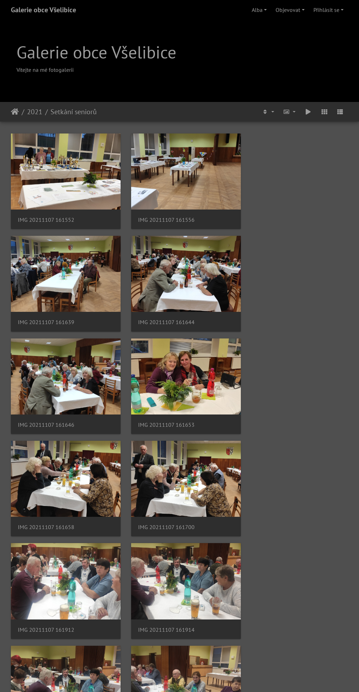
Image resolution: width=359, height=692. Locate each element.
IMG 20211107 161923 (278, 515)
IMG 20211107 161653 (278, 316)
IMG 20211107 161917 (162, 515)
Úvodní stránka (15, 112)
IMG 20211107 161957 (278, 614)
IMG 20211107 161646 (162, 316)
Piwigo (216, 677)
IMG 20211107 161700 (162, 415)
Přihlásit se (326, 9)
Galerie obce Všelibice (43, 9)
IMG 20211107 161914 (46, 515)
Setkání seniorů (73, 111)
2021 (34, 111)
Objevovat (288, 9)
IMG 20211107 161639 (278, 216)
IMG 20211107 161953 (162, 614)
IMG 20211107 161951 (46, 614)
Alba (257, 9)
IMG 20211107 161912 (278, 415)
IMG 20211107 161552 (46, 216)
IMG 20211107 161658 (46, 415)
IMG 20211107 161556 (162, 216)
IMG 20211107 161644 (46, 316)
